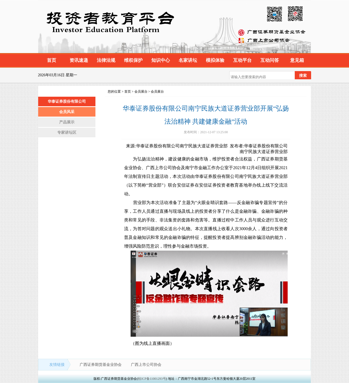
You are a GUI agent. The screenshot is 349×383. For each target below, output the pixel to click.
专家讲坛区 (66, 132)
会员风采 (66, 112)
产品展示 (66, 122)
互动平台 (242, 60)
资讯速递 (79, 60)
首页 (51, 60)
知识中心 (160, 60)
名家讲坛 (188, 60)
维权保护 (133, 60)
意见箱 (297, 60)
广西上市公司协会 (146, 365)
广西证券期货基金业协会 (101, 365)
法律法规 (106, 60)
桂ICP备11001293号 (152, 379)
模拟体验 (215, 60)
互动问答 (269, 60)
